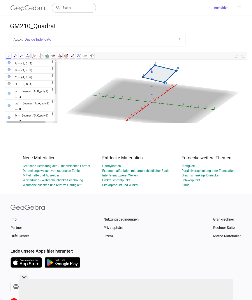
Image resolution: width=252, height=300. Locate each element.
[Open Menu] (238, 8)
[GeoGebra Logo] (28, 8)
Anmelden (221, 8)
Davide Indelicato (38, 39)
